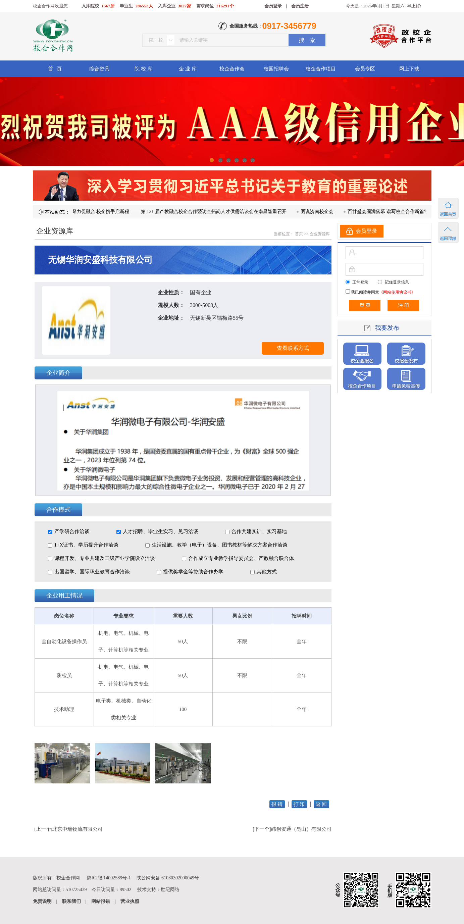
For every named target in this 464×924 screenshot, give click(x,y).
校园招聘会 (276, 68)
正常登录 (360, 282)
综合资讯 (99, 68)
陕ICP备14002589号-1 (109, 877)
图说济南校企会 (322, 211)
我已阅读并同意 (382, 292)
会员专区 (365, 68)
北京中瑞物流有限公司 (77, 829)
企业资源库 (320, 234)
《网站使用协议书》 (397, 292)
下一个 (261, 829)
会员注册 (300, 5)
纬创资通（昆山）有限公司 (301, 829)
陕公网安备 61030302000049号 (168, 877)
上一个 (43, 829)
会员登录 (273, 5)
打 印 (299, 804)
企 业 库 (188, 68)
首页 (298, 234)
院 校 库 (143, 68)
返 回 (321, 804)
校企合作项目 (321, 68)
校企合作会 (232, 68)
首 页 (55, 68)
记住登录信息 (397, 282)
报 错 (277, 804)
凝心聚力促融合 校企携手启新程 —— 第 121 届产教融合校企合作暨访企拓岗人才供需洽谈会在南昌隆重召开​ (180, 211)
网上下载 (409, 68)
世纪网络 (170, 889)
